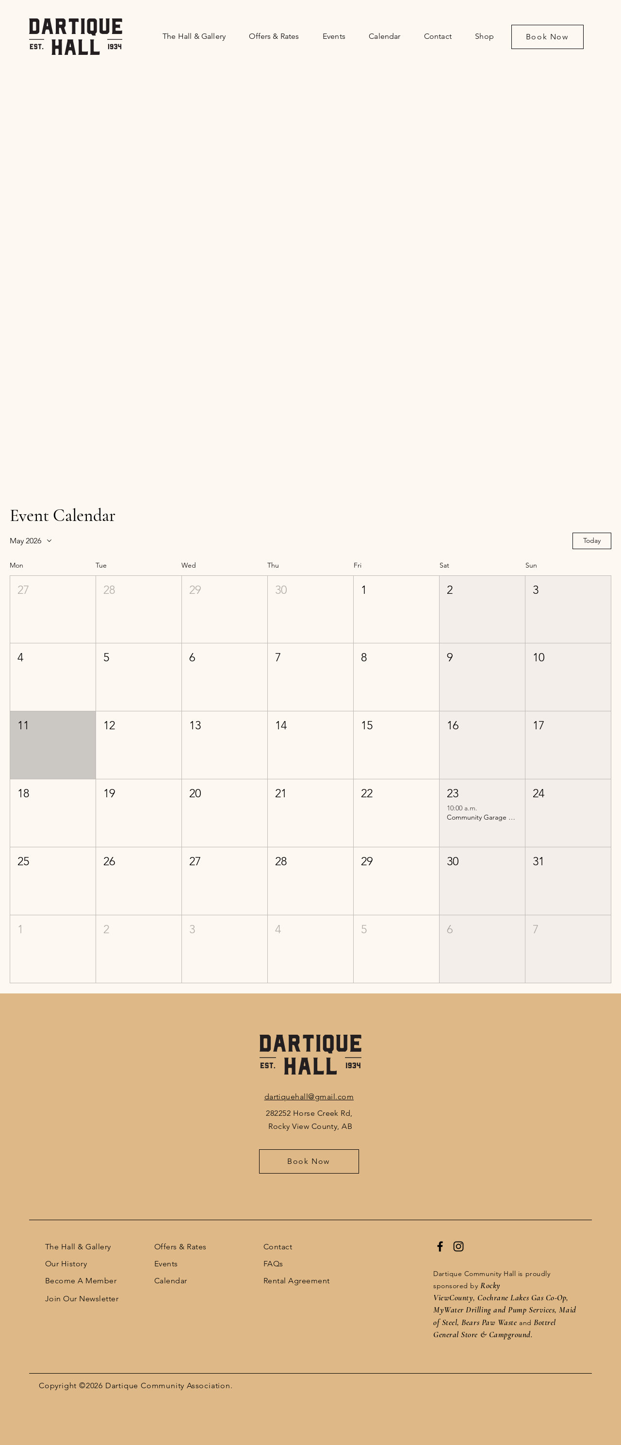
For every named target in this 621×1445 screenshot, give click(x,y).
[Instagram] (458, 1246)
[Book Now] (547, 37)
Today (592, 540)
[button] (53, 609)
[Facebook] (440, 1246)
